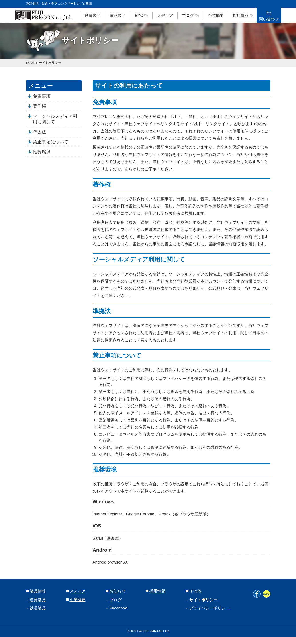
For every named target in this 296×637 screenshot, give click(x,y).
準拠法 (38, 131)
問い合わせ (269, 14)
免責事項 (41, 96)
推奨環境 (41, 151)
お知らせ (115, 591)
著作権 (38, 106)
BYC (141, 15)
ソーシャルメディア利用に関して (54, 119)
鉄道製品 (93, 15)
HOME (30, 63)
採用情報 (243, 15)
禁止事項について (49, 141)
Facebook (118, 608)
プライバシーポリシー (209, 608)
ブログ (190, 15)
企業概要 (216, 15)
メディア (165, 15)
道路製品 (118, 15)
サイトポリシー (50, 63)
